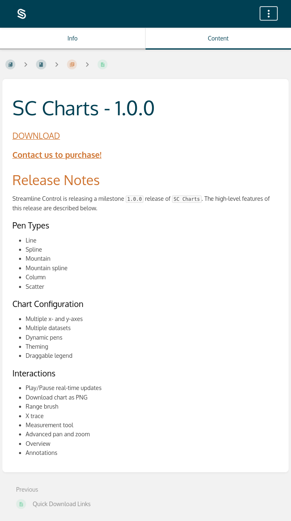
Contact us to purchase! (56, 155)
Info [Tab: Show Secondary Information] (72, 38)
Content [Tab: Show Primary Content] (218, 38)
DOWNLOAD (36, 136)
